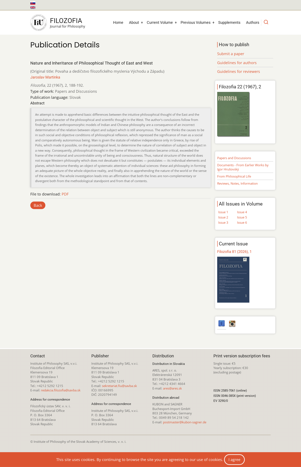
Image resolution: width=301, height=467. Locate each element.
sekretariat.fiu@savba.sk (119, 386)
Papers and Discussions (234, 158)
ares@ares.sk (172, 388)
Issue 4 (242, 212)
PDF (65, 194)
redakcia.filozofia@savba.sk (60, 390)
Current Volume (160, 22)
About (134, 22)
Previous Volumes (195, 22)
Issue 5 (242, 217)
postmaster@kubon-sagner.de (184, 422)
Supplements (229, 22)
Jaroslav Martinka (45, 77)
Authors (252, 22)
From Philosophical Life (234, 176)
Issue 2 (223, 217)
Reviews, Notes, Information (237, 183)
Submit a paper (230, 53)
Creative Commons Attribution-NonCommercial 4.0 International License (176, 454)
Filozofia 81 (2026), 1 (234, 251)
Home (118, 22)
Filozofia (66, 21)
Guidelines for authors (237, 62)
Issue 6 (242, 222)
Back (38, 205)
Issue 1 (223, 212)
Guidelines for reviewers (238, 71)
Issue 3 (223, 222)
